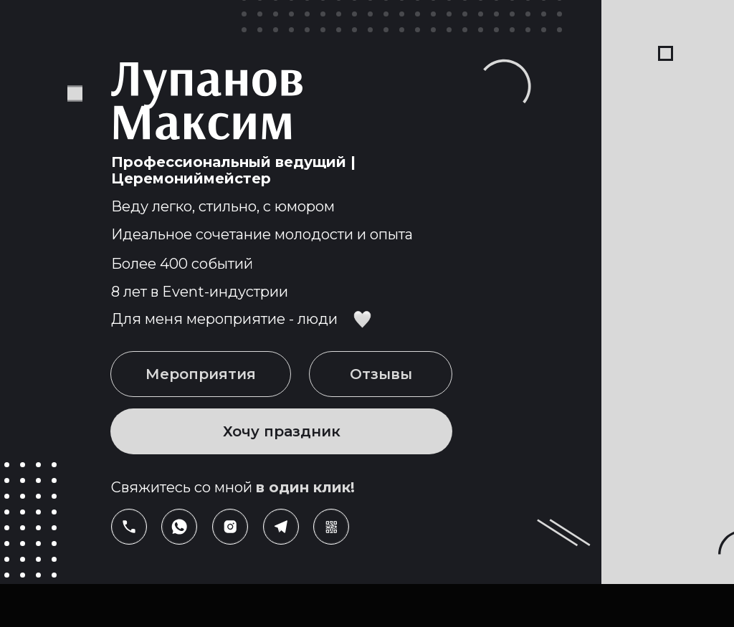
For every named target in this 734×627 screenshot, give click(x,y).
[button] (331, 527)
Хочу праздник (281, 431)
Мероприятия (201, 374)
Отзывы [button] (381, 374)
